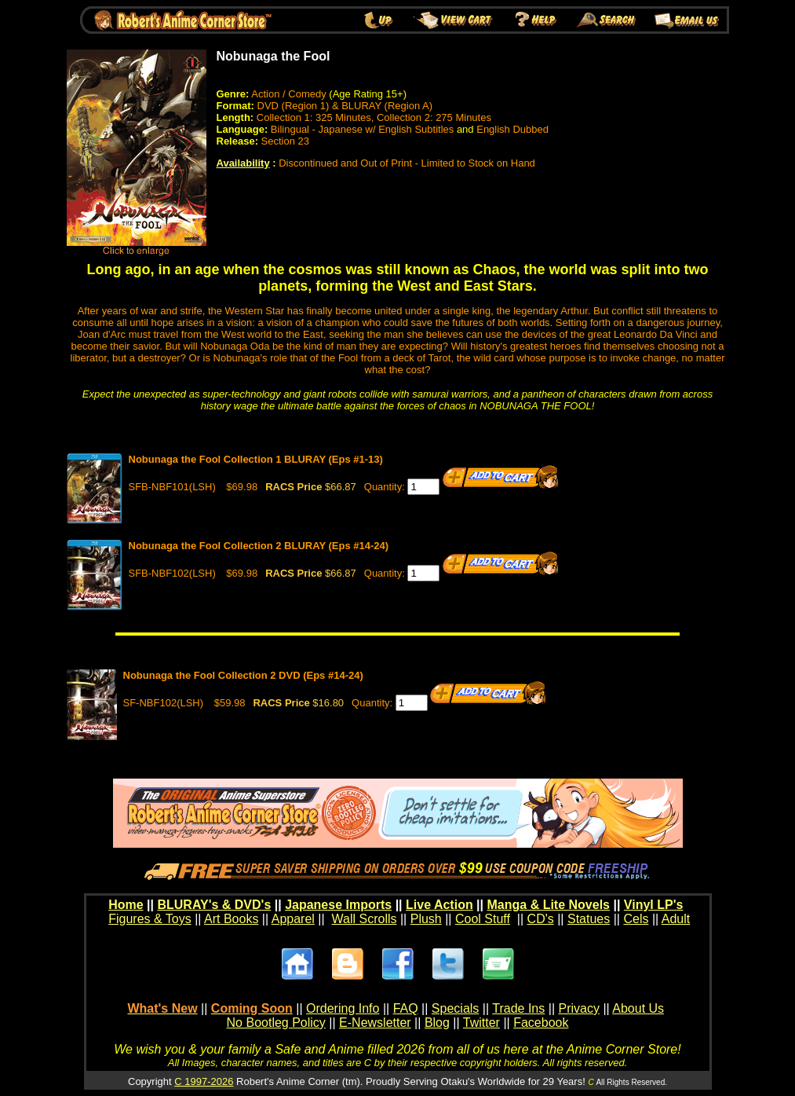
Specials (455, 1008)
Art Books (231, 919)
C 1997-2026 (203, 1081)
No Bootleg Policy (276, 1022)
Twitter (481, 1022)
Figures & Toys (149, 919)
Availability (243, 163)
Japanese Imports (338, 904)
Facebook (540, 1022)
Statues (588, 919)
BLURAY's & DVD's (214, 904)
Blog (437, 1022)
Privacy (578, 1008)
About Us (638, 1008)
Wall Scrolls (364, 919)
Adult (676, 919)
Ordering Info (342, 1008)
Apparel (293, 919)
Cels (635, 919)
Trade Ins (518, 1008)
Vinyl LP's (654, 904)
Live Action (439, 904)
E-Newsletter (375, 1022)
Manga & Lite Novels (548, 904)
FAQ (405, 1008)
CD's (540, 919)
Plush (426, 919)
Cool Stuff (482, 919)
